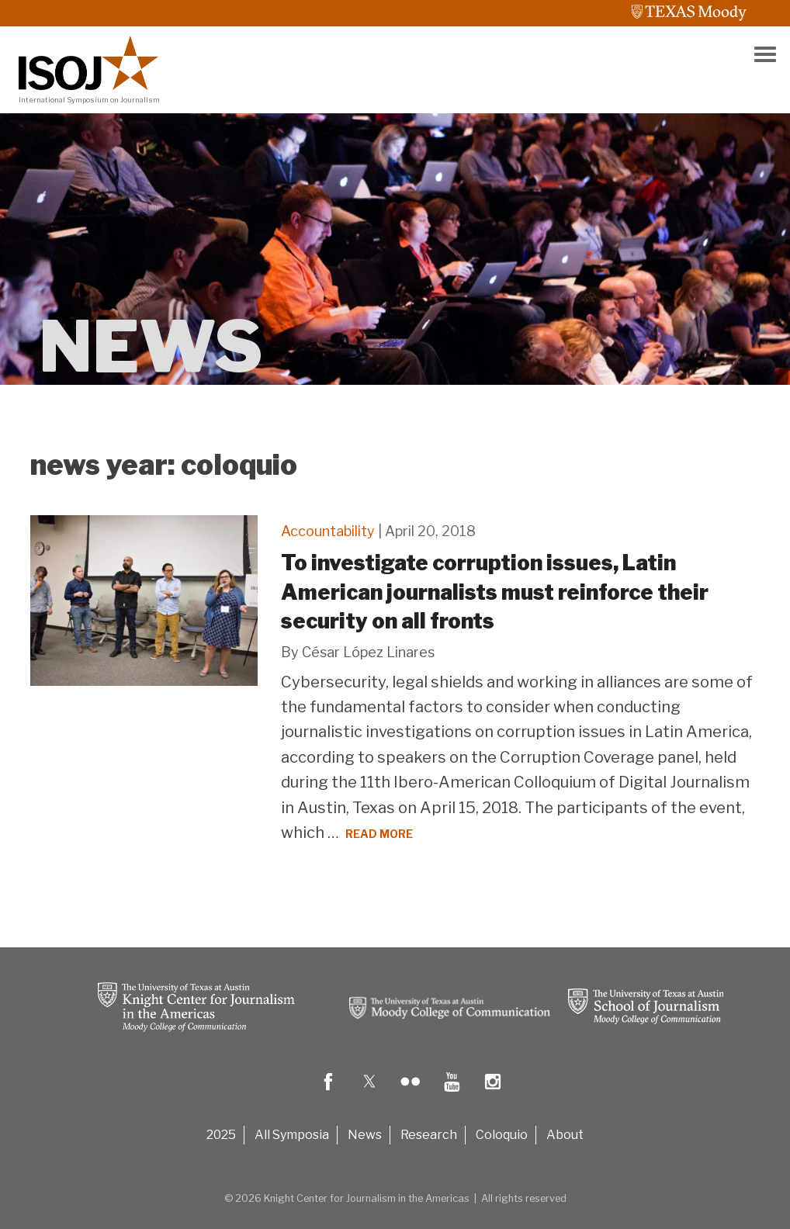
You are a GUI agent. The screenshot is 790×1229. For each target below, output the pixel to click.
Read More (379, 833)
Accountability (328, 531)
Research (428, 1134)
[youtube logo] (451, 1092)
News (365, 1134)
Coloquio (502, 1134)
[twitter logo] (369, 1092)
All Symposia (292, 1134)
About (565, 1134)
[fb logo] (328, 1092)
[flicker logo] (410, 1092)
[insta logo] (492, 1092)
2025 (221, 1134)
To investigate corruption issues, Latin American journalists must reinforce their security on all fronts (495, 592)
